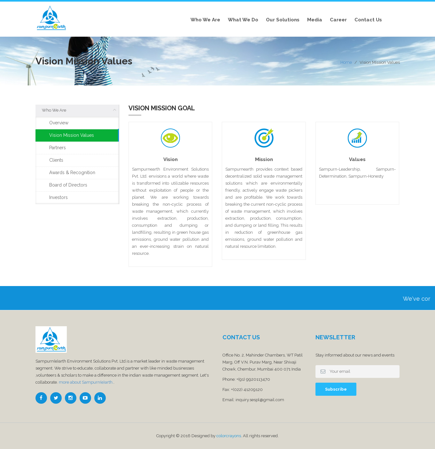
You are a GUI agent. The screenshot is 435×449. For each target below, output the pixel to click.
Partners (57, 147)
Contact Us (368, 20)
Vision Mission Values (71, 135)
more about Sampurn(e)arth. (86, 382)
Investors (58, 197)
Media (314, 20)
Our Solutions (282, 20)
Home (346, 62)
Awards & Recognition (72, 172)
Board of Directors (68, 185)
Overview (58, 122)
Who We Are (205, 20)
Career (338, 20)
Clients (56, 160)
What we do (243, 20)
